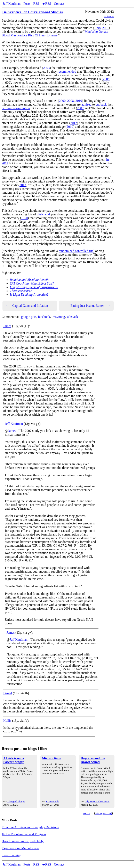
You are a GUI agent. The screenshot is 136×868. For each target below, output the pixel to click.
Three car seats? (21, 291)
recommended (67, 71)
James (7, 326)
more (86, 813)
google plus (28, 316)
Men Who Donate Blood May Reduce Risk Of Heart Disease (55, 33)
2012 (73, 123)
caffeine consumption (16, 108)
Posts (26, 3)
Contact (59, 3)
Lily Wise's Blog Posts (97, 801)
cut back (101, 104)
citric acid (43, 214)
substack (72, 316)
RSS (36, 3)
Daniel (7, 693)
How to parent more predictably (22, 841)
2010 (78, 100)
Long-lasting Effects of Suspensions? (34, 287)
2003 (46, 68)
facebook (44, 316)
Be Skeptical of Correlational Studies (32, 12)
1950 (24, 218)
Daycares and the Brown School (93, 760)
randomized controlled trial (76, 251)
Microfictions (51, 758)
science (109, 16)
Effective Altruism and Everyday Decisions (30, 827)
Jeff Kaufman (12, 3)
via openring (103, 813)
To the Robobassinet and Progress (24, 834)
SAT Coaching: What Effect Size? (32, 283)
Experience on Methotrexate (20, 848)
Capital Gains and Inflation (27, 306)
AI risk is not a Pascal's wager (13, 760)
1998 (97, 28)
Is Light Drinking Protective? (29, 294)
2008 (106, 79)
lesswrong (58, 316)
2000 (62, 100)
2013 (22, 185)
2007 (80, 108)
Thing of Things (16, 801)
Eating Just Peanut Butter (90, 306)
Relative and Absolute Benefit (29, 279)
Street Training (11, 855)
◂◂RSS (46, 3)
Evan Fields (52, 801)
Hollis (7, 720)
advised (86, 104)
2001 (105, 28)
